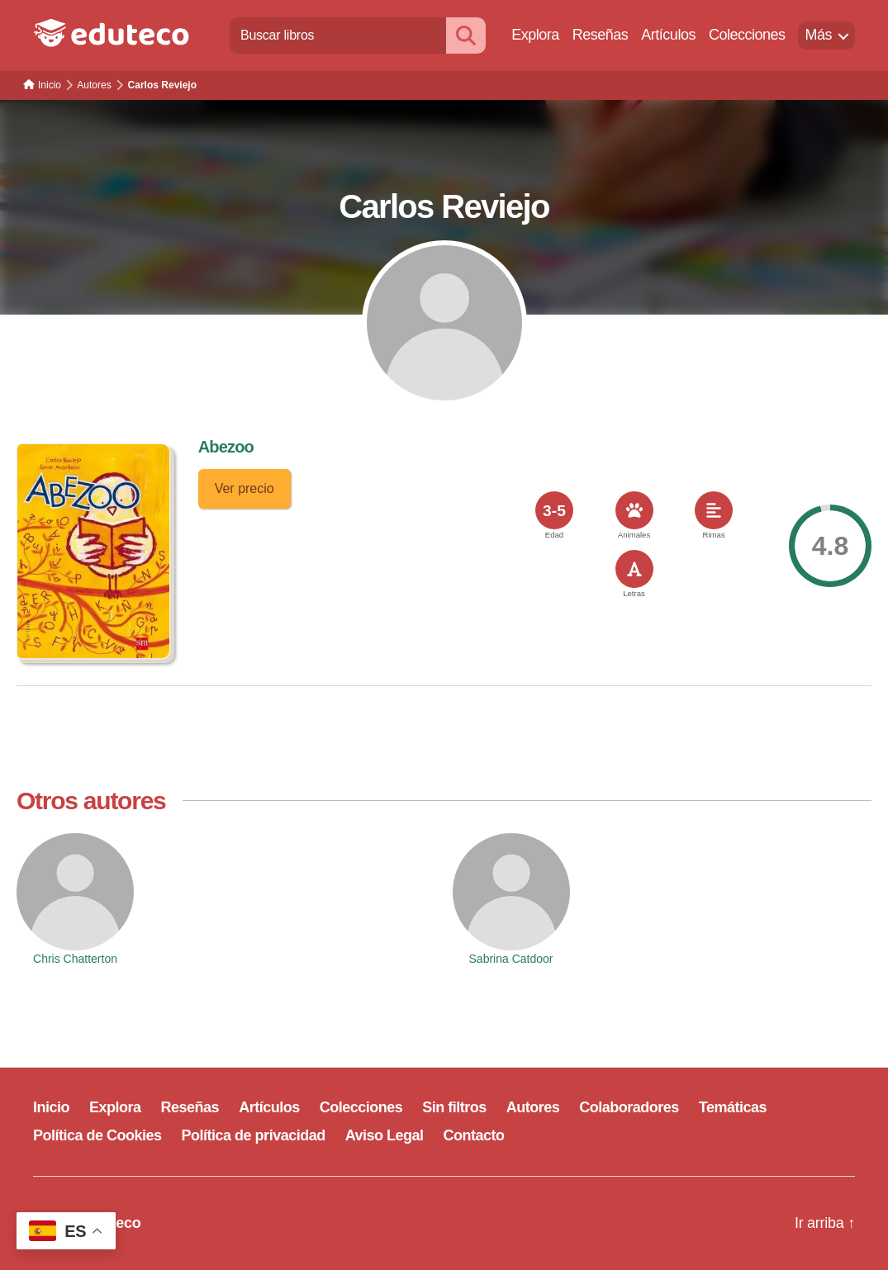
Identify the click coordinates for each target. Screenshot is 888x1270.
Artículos (668, 34)
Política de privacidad (253, 1135)
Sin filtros (454, 1107)
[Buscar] (466, 35)
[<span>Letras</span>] (634, 569)
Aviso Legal (384, 1135)
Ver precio (244, 488)
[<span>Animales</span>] (634, 510)
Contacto (474, 1135)
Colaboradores (629, 1107)
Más (818, 34)
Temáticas (733, 1107)
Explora (535, 34)
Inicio (51, 1107)
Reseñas (600, 34)
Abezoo (226, 447)
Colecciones (747, 34)
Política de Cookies (97, 1135)
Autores (533, 1107)
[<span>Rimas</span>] (714, 510)
